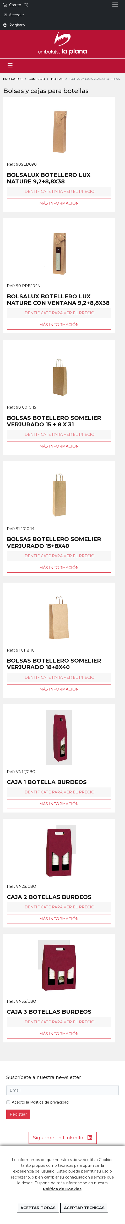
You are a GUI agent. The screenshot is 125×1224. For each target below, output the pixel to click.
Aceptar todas (38, 1207)
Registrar (18, 1114)
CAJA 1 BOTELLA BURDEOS (47, 782)
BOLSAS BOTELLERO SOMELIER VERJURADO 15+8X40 (54, 542)
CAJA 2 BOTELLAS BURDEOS (49, 897)
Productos (12, 79)
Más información (59, 203)
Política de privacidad (49, 1102)
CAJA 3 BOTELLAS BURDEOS (49, 1011)
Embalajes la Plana (62, 43)
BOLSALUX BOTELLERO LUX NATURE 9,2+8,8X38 (48, 178)
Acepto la (40, 1102)
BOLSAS (57, 79)
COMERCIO (37, 79)
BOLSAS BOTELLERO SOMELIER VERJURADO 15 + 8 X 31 (54, 421)
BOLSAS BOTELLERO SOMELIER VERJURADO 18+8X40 (54, 663)
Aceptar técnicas (84, 1207)
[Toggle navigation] (10, 66)
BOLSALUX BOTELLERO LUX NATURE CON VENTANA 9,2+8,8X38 (58, 299)
